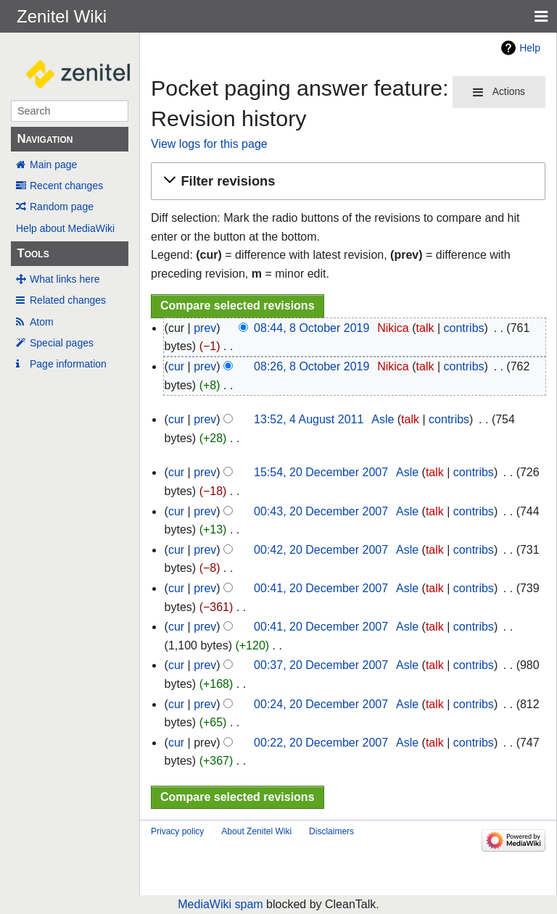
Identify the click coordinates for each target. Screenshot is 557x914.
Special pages (62, 343)
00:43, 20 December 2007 (321, 511)
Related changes (68, 300)
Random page (62, 206)
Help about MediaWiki (65, 228)
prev (205, 328)
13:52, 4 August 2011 (308, 419)
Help (529, 48)
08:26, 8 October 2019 (311, 366)
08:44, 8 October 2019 (311, 328)
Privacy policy (177, 831)
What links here (64, 279)
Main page (53, 164)
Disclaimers (331, 831)
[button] (346, 181)
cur (176, 366)
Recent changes (66, 185)
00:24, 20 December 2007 (321, 704)
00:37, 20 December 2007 (321, 665)
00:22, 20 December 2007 (321, 742)
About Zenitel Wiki (256, 831)
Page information (68, 364)
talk (425, 328)
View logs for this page (209, 144)
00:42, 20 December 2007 (321, 550)
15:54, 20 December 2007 (321, 472)
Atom (42, 322)
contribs (464, 328)
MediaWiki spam (220, 904)
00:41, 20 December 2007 (321, 588)
